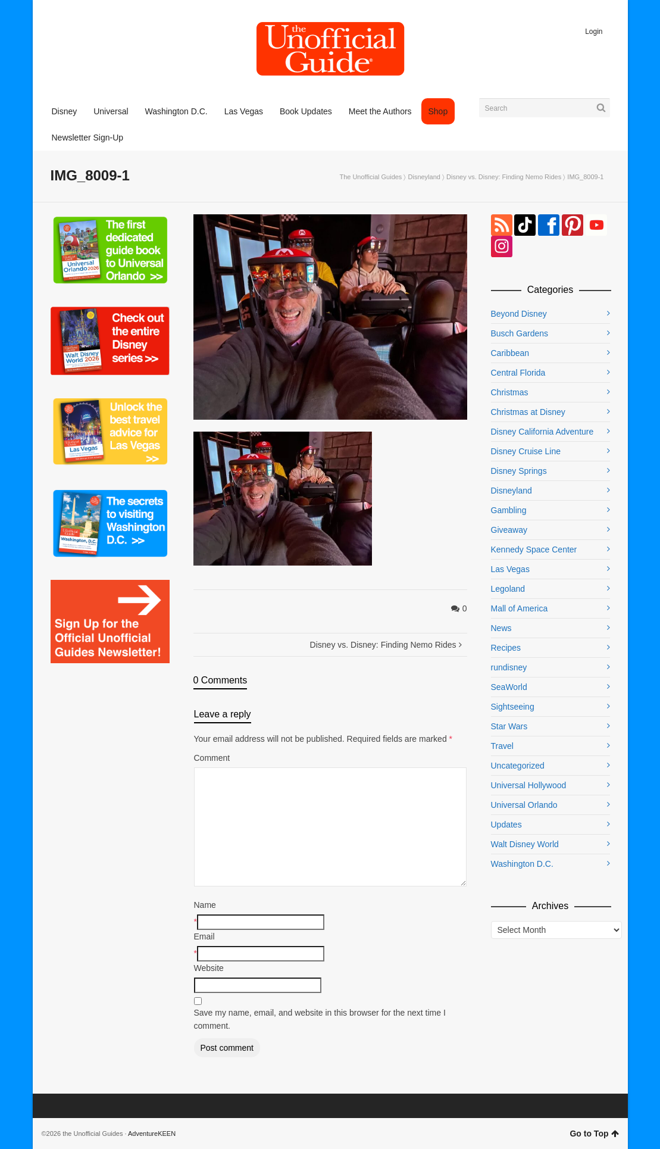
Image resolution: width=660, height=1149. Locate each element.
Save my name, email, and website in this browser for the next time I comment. (320, 1019)
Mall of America (519, 608)
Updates (506, 824)
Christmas (509, 392)
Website (209, 968)
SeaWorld (509, 687)
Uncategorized (518, 765)
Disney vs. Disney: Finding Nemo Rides (503, 176)
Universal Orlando (524, 805)
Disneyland (424, 176)
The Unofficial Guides (370, 176)
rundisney (509, 667)
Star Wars (509, 726)
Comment (212, 758)
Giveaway (509, 530)
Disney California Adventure (542, 431)
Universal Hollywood (529, 785)
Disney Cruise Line (526, 451)
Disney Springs (519, 471)
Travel (502, 746)
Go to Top (594, 1133)
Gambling (509, 510)
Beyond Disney (519, 314)
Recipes (506, 647)
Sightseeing (512, 706)
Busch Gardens (520, 333)
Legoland (508, 589)
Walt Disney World (525, 844)
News (501, 628)
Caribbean (510, 353)
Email (204, 936)
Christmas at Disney (528, 412)
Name (205, 905)
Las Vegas (510, 569)
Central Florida (518, 372)
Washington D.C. (522, 864)
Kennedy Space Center (534, 549)
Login (593, 31)
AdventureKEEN (152, 1133)
